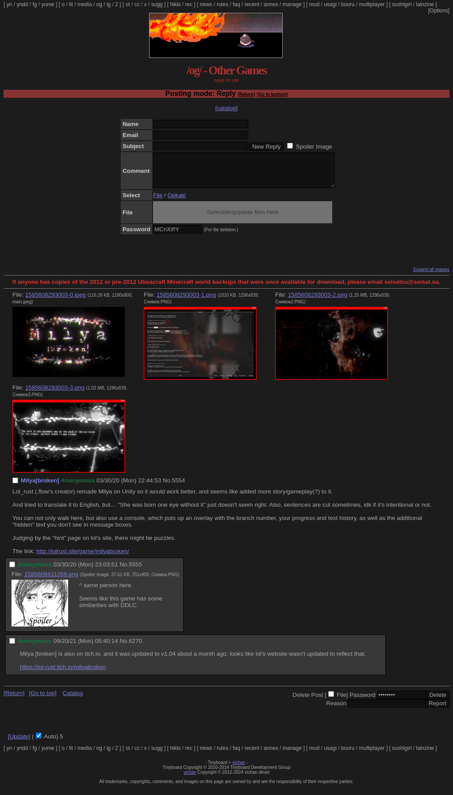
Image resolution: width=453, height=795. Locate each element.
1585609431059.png (51, 580)
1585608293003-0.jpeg (55, 301)
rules (222, 4)
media (84, 4)
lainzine (425, 4)
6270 (135, 647)
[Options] (438, 11)
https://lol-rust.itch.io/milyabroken (63, 673)
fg (34, 4)
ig (109, 4)
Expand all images (431, 276)
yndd (22, 4)
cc (137, 4)
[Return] (246, 94)
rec (189, 4)
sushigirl (401, 4)
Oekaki (177, 202)
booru (348, 4)
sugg (157, 4)
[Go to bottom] (272, 94)
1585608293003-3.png (54, 394)
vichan (238, 769)
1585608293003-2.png (317, 301)
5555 (135, 571)
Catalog (72, 699)
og (99, 4)
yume (47, 4)
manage (292, 4)
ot (128, 4)
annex (271, 4)
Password (362, 701)
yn (9, 4)
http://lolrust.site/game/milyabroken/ (82, 557)
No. (167, 487)
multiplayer (372, 4)
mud (314, 4)
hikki (175, 4)
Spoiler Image (314, 146)
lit (71, 4)
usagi (330, 4)
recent (252, 4)
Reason (336, 710)
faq (236, 4)
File (157, 202)
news (206, 4)
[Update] (19, 743)
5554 (178, 487)
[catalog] (226, 108)
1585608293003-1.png (186, 301)
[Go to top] (42, 699)
